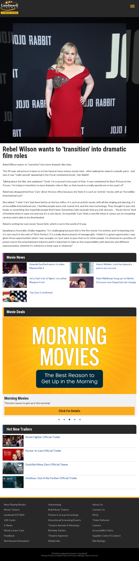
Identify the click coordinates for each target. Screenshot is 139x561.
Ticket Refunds (100, 520)
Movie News (16, 257)
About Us (97, 504)
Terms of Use (91, 555)
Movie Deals (16, 312)
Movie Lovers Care (14, 530)
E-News (8, 525)
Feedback (9, 535)
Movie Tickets (12, 509)
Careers (96, 525)
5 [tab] (80, 419)
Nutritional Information (16, 540)
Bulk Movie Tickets (58, 509)
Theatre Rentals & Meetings (63, 525)
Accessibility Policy (102, 530)
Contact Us (98, 509)
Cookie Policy (61, 555)
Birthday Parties (57, 530)
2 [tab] (64, 419)
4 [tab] (74, 419)
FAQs (95, 514)
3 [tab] (69, 419)
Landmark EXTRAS (14, 514)
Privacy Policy (47, 555)
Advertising (54, 504)
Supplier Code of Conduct (106, 535)
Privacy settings (76, 555)
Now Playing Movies (15, 504)
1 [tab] (59, 419)
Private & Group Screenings (63, 514)
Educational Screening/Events (64, 520)
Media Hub (54, 540)
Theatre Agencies (58, 535)
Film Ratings (98, 540)
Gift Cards (9, 520)
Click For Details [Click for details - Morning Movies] (69, 411)
